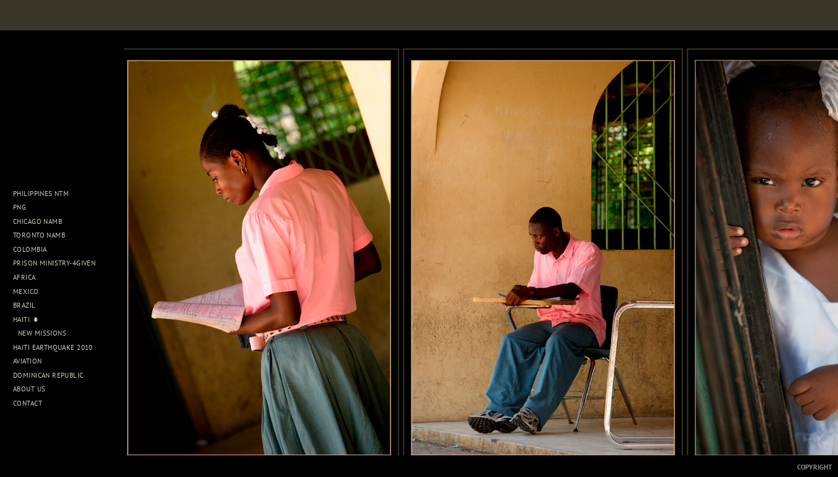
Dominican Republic (52, 375)
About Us (34, 389)
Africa (29, 277)
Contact (27, 403)
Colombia (29, 249)
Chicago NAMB (37, 221)
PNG (19, 207)
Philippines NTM (45, 193)
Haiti (26, 319)
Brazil (29, 305)
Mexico (30, 291)
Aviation (32, 361)
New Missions (42, 333)
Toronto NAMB (39, 235)
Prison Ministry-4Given (54, 263)
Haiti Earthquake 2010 (53, 347)
